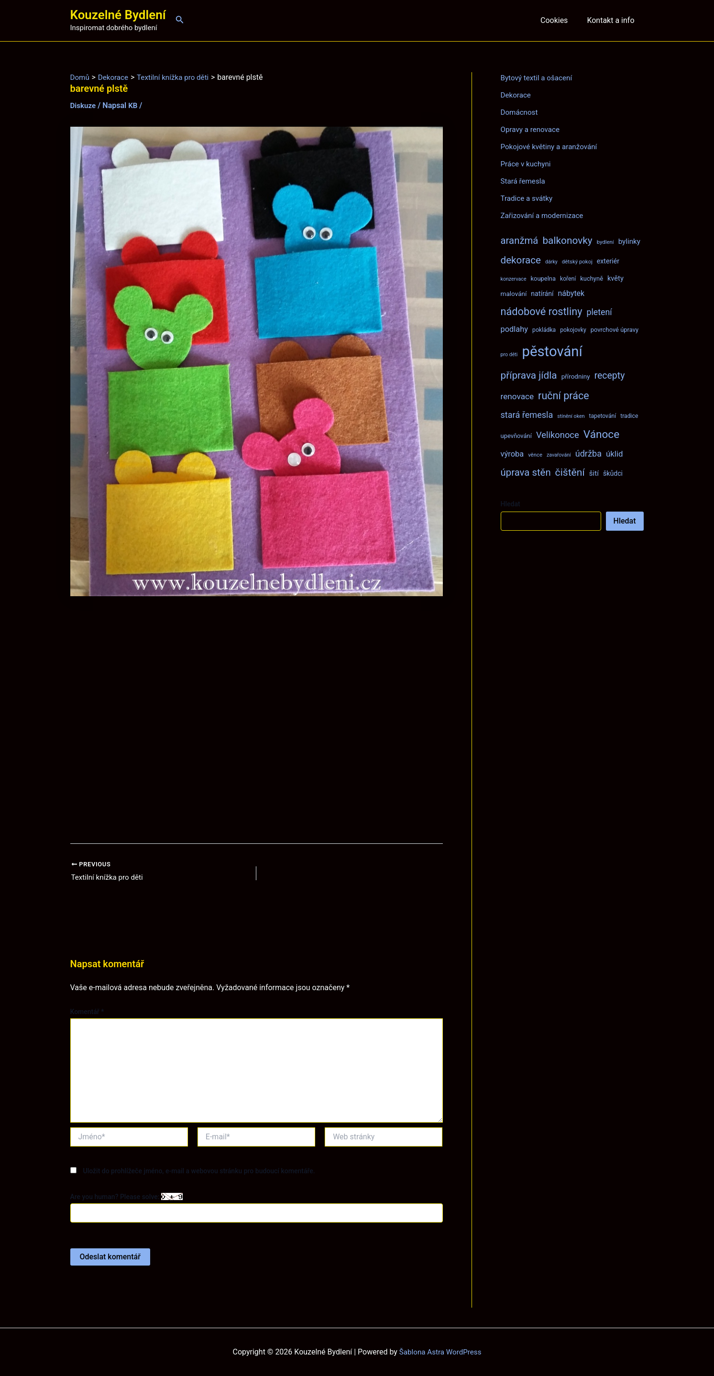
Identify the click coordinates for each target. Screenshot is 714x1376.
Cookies (559, 20)
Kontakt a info (612, 20)
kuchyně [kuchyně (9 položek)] (591, 278)
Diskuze (84, 105)
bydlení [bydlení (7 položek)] (605, 242)
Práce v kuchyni (527, 163)
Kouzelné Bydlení (118, 15)
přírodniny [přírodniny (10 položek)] (575, 376)
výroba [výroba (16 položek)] (512, 454)
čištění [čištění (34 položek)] (570, 472)
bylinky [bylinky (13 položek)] (629, 241)
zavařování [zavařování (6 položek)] (559, 455)
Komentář (87, 1012)
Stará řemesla (524, 181)
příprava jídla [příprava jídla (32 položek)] (529, 375)
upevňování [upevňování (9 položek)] (516, 435)
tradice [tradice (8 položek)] (629, 416)
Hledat (510, 504)
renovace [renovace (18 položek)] (517, 396)
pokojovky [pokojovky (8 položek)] (573, 330)
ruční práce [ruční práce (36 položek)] (563, 396)
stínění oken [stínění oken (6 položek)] (570, 416)
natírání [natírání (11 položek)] (542, 293)
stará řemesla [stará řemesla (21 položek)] (527, 415)
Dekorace (517, 94)
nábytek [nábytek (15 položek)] (571, 293)
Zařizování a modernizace (544, 215)
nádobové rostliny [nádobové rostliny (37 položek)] (541, 311)
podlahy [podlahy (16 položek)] (514, 329)
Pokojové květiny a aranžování (552, 146)
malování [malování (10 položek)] (514, 293)
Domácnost (520, 112)
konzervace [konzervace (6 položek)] (514, 279)
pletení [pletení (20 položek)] (599, 312)
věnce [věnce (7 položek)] (535, 454)
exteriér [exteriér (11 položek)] (608, 261)
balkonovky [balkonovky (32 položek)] (567, 240)
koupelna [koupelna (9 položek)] (543, 278)
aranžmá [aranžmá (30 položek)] (519, 240)
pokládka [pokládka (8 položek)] (544, 330)
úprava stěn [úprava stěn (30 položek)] (526, 472)
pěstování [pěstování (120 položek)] (552, 351)
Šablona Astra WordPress (440, 1351)
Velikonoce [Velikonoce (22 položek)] (557, 435)
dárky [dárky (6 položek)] (551, 262)
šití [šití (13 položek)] (594, 473)
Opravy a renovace (532, 129)
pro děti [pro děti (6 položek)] (509, 354)
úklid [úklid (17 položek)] (614, 454)
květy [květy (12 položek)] (615, 278)
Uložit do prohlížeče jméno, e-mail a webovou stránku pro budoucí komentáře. (199, 1171)
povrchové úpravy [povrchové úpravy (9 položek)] (614, 329)
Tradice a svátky (528, 198)
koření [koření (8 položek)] (568, 278)
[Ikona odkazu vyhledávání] (180, 20)
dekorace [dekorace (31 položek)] (521, 260)
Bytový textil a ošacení (538, 77)
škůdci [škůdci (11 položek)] (613, 473)
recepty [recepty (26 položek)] (609, 375)
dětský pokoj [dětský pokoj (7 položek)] (577, 261)
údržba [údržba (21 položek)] (588, 453)
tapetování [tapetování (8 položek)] (602, 416)
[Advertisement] (256, 719)
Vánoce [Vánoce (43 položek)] (601, 434)
